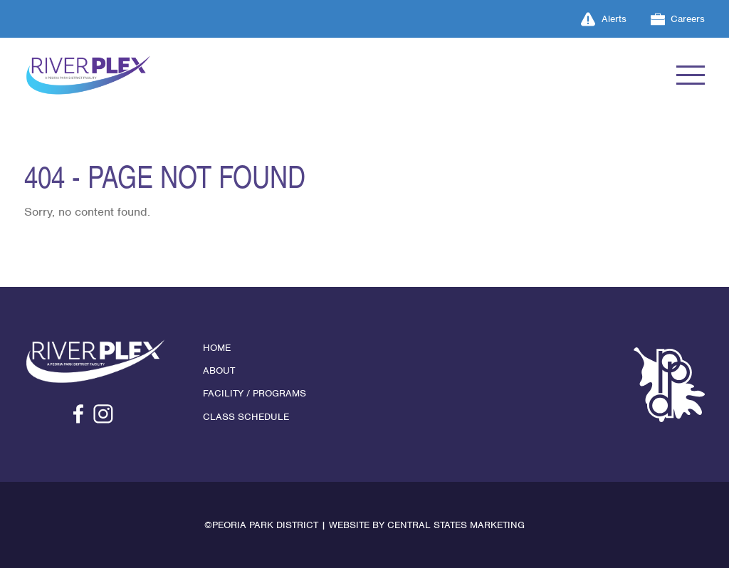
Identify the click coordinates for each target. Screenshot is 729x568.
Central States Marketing (456, 525)
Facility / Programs (254, 393)
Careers (678, 19)
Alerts (603, 19)
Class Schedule (246, 417)
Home (217, 348)
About (219, 370)
